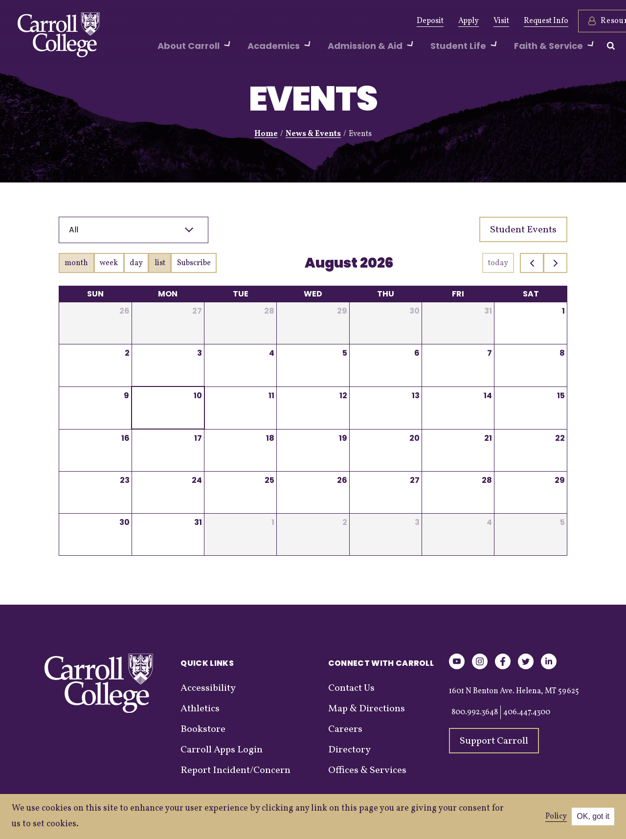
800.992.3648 (474, 712)
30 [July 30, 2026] (414, 311)
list (160, 263)
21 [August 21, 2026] (488, 438)
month (76, 263)
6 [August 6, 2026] (417, 353)
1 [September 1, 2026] (272, 522)
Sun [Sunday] (95, 293)
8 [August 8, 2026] (562, 353)
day (136, 263)
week (109, 263)
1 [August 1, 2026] (563, 311)
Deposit (390, 21)
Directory (349, 750)
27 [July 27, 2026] (197, 311)
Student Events (523, 230)
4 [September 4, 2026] (489, 522)
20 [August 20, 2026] (414, 438)
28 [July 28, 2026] (269, 311)
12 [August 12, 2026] (343, 395)
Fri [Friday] (458, 293)
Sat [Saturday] (531, 293)
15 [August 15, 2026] (561, 395)
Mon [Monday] (168, 293)
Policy (556, 816)
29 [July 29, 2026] (342, 311)
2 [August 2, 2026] (127, 353)
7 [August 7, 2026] (489, 353)
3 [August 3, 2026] (199, 353)
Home (266, 134)
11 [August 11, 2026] (271, 395)
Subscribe (194, 263)
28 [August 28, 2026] (487, 480)
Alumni (191, 21)
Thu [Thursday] (385, 293)
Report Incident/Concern (235, 770)
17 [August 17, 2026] (198, 438)
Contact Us (351, 688)
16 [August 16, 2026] (125, 438)
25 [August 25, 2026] (269, 480)
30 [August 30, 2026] (124, 522)
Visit (461, 21)
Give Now (146, 21)
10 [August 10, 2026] (198, 395)
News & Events (313, 134)
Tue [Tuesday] (240, 293)
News (273, 21)
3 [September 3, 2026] (417, 522)
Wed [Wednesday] (313, 293)
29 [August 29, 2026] (560, 480)
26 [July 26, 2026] (124, 311)
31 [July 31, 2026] (488, 311)
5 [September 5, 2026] (562, 522)
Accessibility (208, 688)
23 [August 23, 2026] (125, 480)
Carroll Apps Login (221, 750)
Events (309, 21)
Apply (428, 21)
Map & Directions (366, 709)
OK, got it (593, 816)
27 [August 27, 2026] (415, 480)
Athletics (234, 21)
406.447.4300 (526, 712)
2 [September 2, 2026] (344, 522)
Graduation (356, 21)
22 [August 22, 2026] (560, 438)
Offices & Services (367, 770)
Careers (345, 729)
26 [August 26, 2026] (342, 480)
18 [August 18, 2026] (270, 438)
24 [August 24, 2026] (197, 480)
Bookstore (202, 729)
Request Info (506, 21)
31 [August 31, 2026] (198, 522)
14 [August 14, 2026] (488, 395)
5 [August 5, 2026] (344, 353)
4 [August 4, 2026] (271, 353)
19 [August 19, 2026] (343, 438)
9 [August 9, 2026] (126, 395)
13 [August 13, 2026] (416, 395)
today (498, 263)
